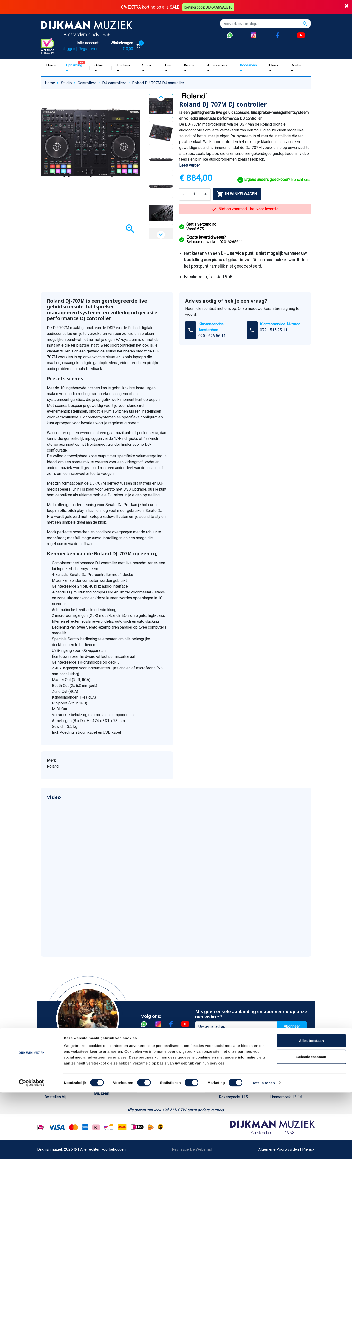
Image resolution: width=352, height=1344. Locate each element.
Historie (100, 1112)
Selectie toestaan (311, 1308)
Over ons (101, 1104)
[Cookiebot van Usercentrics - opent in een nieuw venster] (31, 1334)
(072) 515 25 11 (288, 1112)
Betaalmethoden (58, 1112)
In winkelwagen (237, 194)
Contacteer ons (57, 1276)
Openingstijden (236, 1120)
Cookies (52, 1237)
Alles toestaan (311, 1292)
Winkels (100, 1143)
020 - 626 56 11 (212, 336)
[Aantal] (194, 194)
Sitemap (100, 1135)
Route (229, 1128)
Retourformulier (58, 1229)
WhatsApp (53, 1221)
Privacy (51, 1198)
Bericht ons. (274, 179)
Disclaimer (54, 1190)
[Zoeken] (265, 23)
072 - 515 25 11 (273, 330)
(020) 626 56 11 (237, 1112)
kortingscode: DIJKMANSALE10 (209, 7)
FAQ (48, 1167)
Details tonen (263, 1334)
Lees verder (189, 165)
